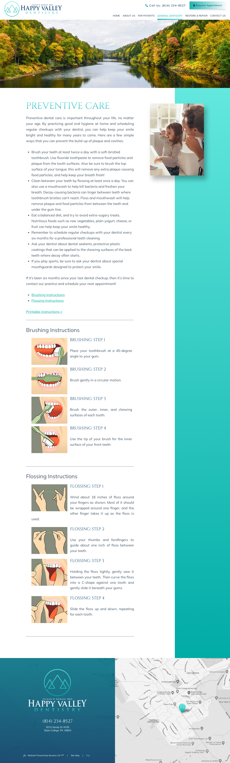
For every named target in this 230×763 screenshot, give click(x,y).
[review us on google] (58, 740)
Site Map (75, 755)
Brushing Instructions (48, 295)
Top (88, 755)
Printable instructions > (44, 312)
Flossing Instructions (47, 300)
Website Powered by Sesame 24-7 (43, 755)
